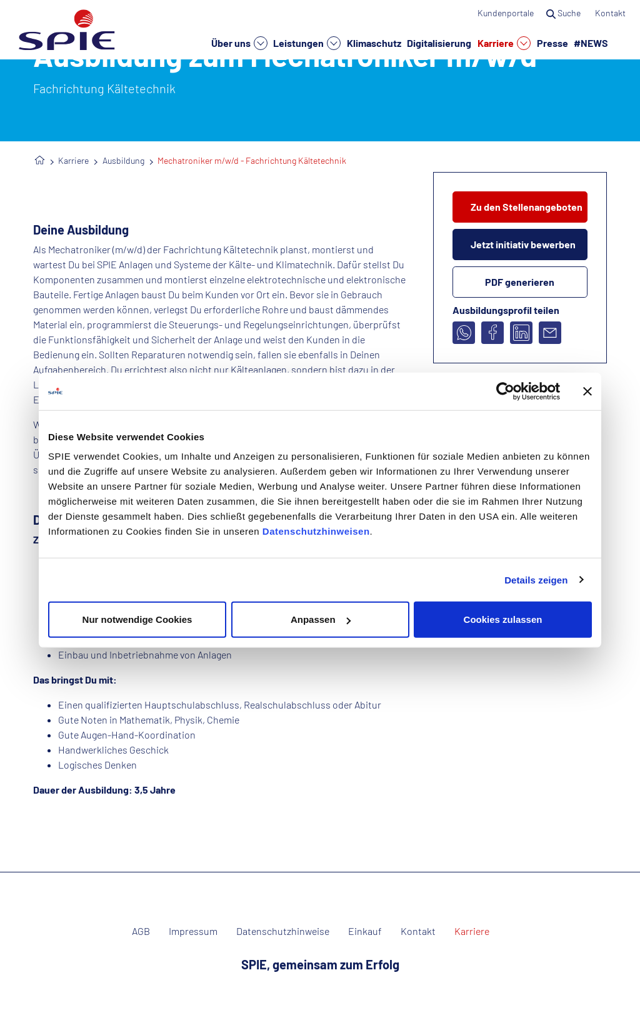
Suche (564, 13)
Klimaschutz (374, 42)
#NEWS (591, 42)
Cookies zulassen (503, 619)
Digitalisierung (439, 42)
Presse (552, 42)
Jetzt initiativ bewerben (523, 244)
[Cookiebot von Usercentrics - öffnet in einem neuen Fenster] (505, 390)
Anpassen (321, 619)
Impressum (193, 931)
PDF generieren (519, 282)
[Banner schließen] (587, 390)
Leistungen (307, 43)
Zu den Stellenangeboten (526, 207)
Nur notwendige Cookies (137, 619)
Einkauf (365, 931)
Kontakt (611, 13)
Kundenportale (506, 13)
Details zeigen (536, 579)
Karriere (504, 43)
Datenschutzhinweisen (316, 531)
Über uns (239, 43)
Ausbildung (123, 160)
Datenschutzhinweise (282, 931)
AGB (141, 931)
